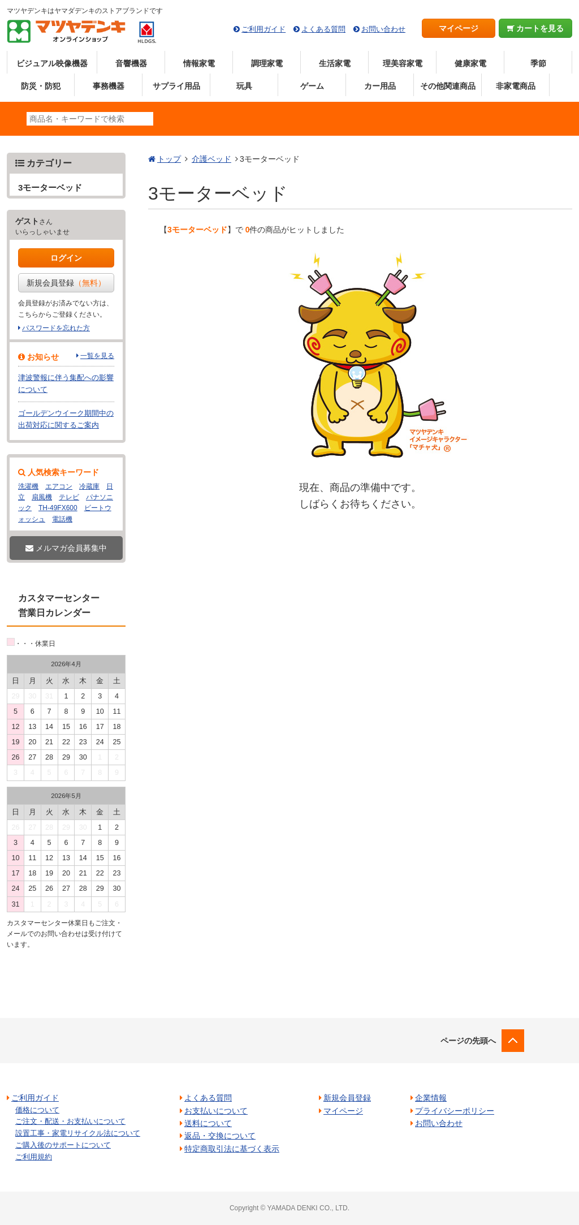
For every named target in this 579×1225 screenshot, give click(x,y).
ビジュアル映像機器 (52, 63)
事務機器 (108, 85)
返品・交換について (220, 1135)
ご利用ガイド (263, 29)
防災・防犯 (41, 85)
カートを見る (535, 28)
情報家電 (199, 63)
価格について (37, 1110)
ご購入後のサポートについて (63, 1145)
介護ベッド (211, 158)
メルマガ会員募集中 (66, 548)
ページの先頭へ (468, 1040)
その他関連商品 (448, 85)
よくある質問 (323, 29)
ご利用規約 (33, 1157)
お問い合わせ (383, 29)
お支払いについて (216, 1110)
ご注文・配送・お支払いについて (70, 1121)
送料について (208, 1123)
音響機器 (131, 63)
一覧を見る (97, 356)
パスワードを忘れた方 (56, 328)
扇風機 (42, 497)
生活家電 (335, 63)
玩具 (244, 85)
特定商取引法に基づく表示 (231, 1148)
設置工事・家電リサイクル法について (77, 1133)
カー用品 (380, 85)
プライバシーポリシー (454, 1110)
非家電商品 (515, 85)
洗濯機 (28, 486)
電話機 (62, 519)
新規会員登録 (66, 282)
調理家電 (267, 63)
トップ (169, 158)
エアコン (58, 486)
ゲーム (312, 85)
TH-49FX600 (57, 508)
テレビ (69, 497)
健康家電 (470, 63)
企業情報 (431, 1097)
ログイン (66, 257)
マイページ (458, 28)
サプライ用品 (176, 85)
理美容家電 (402, 63)
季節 (538, 63)
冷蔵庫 (89, 486)
